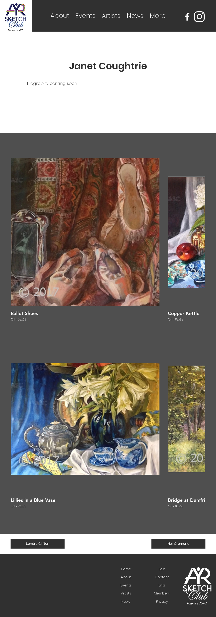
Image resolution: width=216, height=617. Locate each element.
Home (126, 569)
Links (162, 585)
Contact (162, 577)
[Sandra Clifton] (38, 544)
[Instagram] (199, 16)
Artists (126, 593)
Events (125, 585)
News (126, 601)
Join (162, 569)
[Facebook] (187, 16)
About (126, 577)
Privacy (162, 601)
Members (162, 593)
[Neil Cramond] (178, 544)
